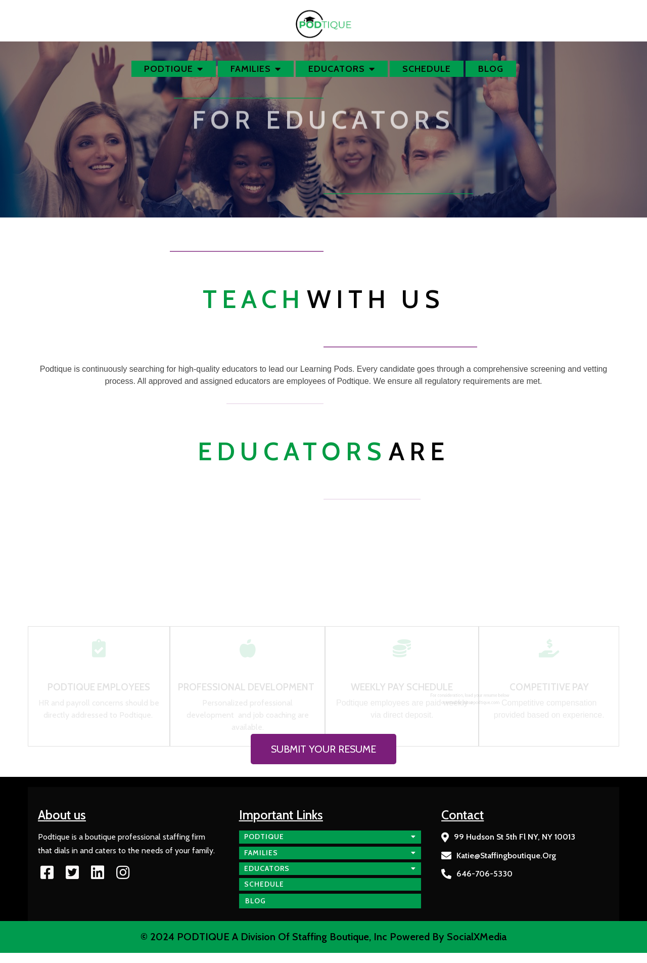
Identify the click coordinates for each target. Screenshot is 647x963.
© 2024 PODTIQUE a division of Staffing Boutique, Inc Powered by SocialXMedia (323, 937)
